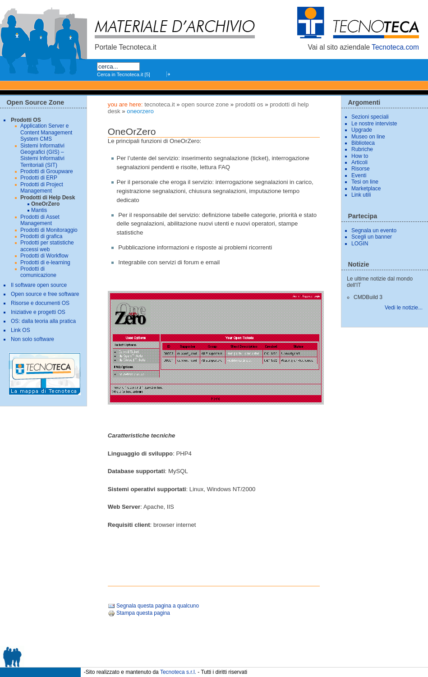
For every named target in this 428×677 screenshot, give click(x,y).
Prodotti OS (249, 104)
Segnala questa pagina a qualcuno (153, 606)
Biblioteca (363, 143)
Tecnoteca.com (395, 47)
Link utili (361, 195)
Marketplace (366, 188)
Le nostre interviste (374, 123)
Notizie (358, 264)
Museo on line (368, 137)
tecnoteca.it (159, 104)
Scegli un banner (371, 237)
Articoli (359, 162)
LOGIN (359, 243)
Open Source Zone (205, 104)
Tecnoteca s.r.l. (178, 672)
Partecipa (362, 216)
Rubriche (362, 149)
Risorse (360, 169)
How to (359, 156)
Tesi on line (364, 182)
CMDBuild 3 (368, 297)
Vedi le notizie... (404, 307)
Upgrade (361, 130)
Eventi (358, 175)
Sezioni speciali (370, 117)
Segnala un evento (373, 230)
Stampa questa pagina (139, 613)
